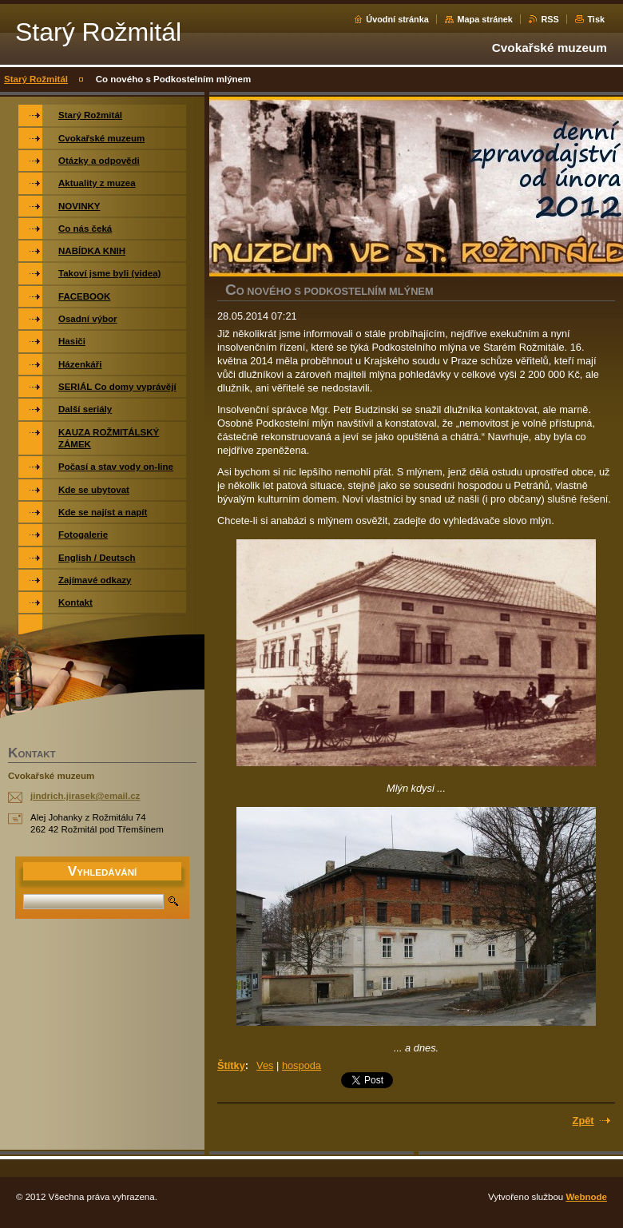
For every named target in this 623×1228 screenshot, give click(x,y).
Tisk (596, 19)
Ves (264, 1065)
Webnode (586, 1197)
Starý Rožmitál (36, 79)
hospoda (301, 1065)
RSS (549, 19)
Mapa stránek (485, 19)
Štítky (231, 1065)
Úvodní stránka (397, 19)
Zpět (583, 1121)
